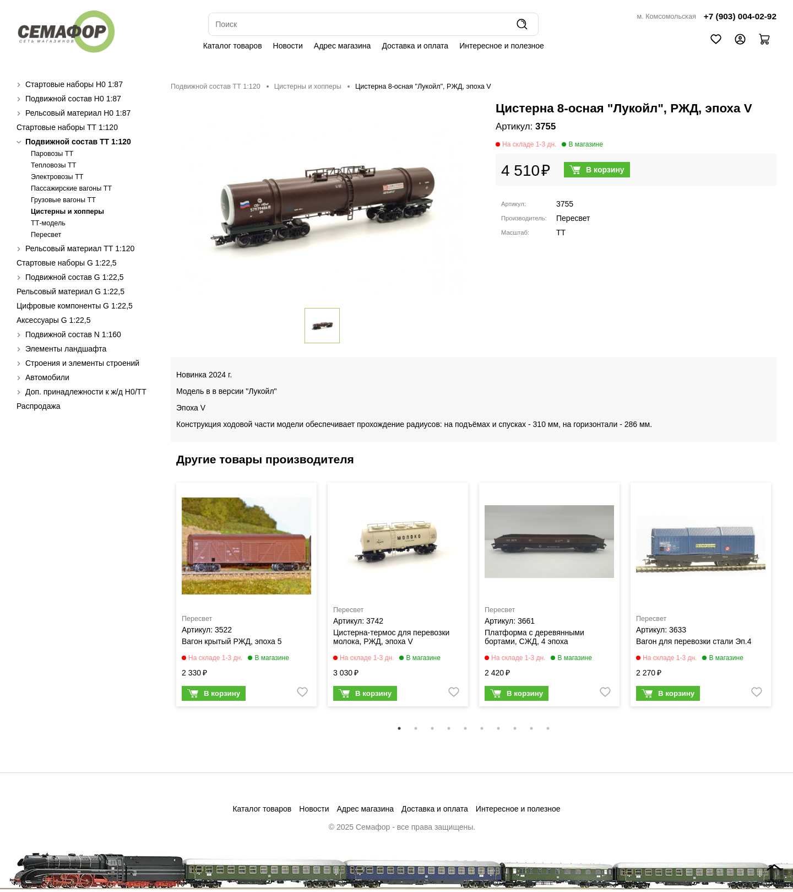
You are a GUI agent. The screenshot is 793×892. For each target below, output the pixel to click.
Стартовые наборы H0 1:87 (74, 84)
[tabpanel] (246, 597)
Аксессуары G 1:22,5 (53, 320)
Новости (288, 45)
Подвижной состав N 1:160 (73, 334)
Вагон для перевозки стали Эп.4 (693, 641)
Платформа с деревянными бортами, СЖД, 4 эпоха (534, 637)
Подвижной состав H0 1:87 (73, 98)
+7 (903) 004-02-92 (740, 16)
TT (561, 232)
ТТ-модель (48, 223)
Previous (162, 601)
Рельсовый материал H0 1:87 (78, 113)
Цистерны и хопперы (67, 211)
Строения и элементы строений (82, 363)
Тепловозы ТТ (53, 165)
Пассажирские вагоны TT (71, 188)
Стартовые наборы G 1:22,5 (67, 262)
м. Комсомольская (666, 16)
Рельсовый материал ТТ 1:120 (79, 248)
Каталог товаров (232, 45)
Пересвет (46, 235)
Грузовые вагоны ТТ (63, 200)
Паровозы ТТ (52, 154)
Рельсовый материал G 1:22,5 (70, 291)
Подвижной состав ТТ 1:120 (78, 141)
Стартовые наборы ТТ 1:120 (67, 127)
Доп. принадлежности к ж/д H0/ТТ (85, 391)
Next (784, 601)
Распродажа (39, 406)
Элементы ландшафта (65, 348)
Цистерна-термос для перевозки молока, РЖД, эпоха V (391, 637)
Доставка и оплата (415, 45)
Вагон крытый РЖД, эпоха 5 (232, 641)
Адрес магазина (342, 45)
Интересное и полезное (501, 45)
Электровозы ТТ (57, 177)
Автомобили (47, 377)
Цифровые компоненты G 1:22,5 (75, 305)
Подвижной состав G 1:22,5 (74, 277)
